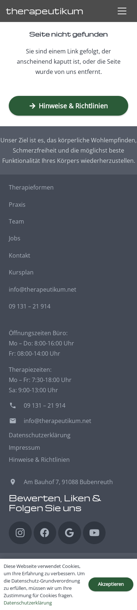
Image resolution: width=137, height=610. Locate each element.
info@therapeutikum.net (42, 289)
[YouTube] (94, 532)
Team (16, 221)
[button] (122, 11)
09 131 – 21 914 (29, 306)
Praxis (17, 205)
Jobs (14, 238)
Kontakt (19, 255)
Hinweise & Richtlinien (39, 460)
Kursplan (21, 272)
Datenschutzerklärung (40, 435)
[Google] (69, 532)
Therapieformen (31, 187)
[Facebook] (45, 532)
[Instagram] (20, 532)
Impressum (24, 448)
